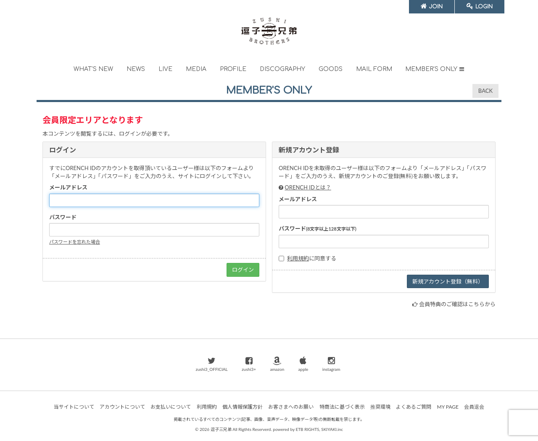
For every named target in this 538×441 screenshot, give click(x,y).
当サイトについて (74, 407)
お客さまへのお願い (291, 407)
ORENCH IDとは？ (308, 187)
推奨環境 (380, 407)
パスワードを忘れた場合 (74, 241)
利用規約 (298, 258)
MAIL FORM (374, 69)
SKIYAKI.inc (332, 429)
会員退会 (474, 407)
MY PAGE (448, 407)
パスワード (62, 217)
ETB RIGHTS (307, 429)
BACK (485, 90)
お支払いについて (170, 407)
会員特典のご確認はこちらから (457, 304)
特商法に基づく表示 (342, 407)
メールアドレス (68, 187)
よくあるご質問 (413, 407)
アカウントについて (122, 407)
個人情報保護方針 (242, 407)
